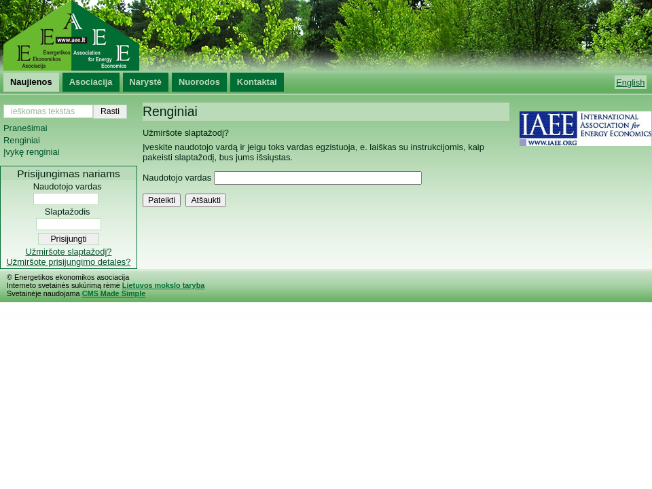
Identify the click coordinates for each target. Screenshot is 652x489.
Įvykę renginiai (31, 152)
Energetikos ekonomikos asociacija (326, 35)
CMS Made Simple (114, 293)
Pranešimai (25, 128)
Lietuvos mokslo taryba (163, 285)
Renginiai (21, 140)
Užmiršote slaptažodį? (69, 252)
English (630, 82)
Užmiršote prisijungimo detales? (69, 262)
